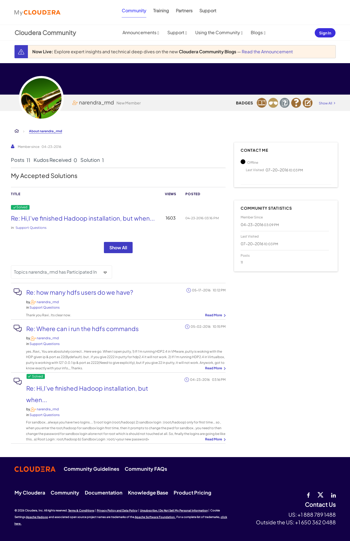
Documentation (103, 492)
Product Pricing (192, 492)
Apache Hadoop (37, 517)
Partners (184, 10)
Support (207, 10)
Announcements (139, 32)
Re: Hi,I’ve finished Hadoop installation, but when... (83, 218)
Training (161, 10)
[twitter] (320, 494)
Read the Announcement (267, 51)
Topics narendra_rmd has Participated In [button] (55, 272)
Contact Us (320, 505)
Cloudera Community (45, 32)
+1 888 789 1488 (317, 514)
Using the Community (217, 32)
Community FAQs (146, 469)
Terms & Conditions (81, 510)
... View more (215, 315)
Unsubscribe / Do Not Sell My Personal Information (174, 510)
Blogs (257, 32)
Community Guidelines (91, 469)
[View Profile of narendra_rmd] (48, 302)
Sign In (325, 32)
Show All (118, 247)
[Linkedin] (333, 494)
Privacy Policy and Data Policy (117, 510)
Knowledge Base (148, 492)
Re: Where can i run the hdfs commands (82, 328)
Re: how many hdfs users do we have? (79, 292)
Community (134, 10)
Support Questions (31, 228)
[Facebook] (308, 494)
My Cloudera (29, 492)
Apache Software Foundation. (155, 517)
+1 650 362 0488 (315, 522)
